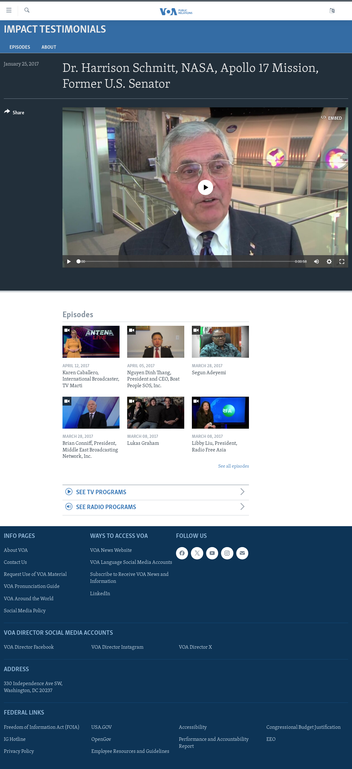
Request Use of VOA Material (35, 574)
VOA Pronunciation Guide (32, 586)
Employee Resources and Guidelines (130, 751)
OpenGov (101, 739)
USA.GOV (101, 727)
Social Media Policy (25, 610)
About (49, 47)
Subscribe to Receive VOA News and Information (129, 578)
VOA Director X (195, 647)
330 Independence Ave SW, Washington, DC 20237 (33, 687)
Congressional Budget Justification (303, 727)
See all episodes (233, 466)
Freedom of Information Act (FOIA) (42, 727)
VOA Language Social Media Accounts (131, 562)
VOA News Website (111, 550)
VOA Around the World (29, 598)
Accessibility (193, 727)
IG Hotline (15, 739)
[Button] (14, 113)
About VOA (16, 550)
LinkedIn (100, 593)
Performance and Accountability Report (214, 743)
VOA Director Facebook (29, 647)
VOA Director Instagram (117, 647)
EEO (271, 739)
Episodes (20, 47)
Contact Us (15, 562)
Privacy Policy (19, 751)
